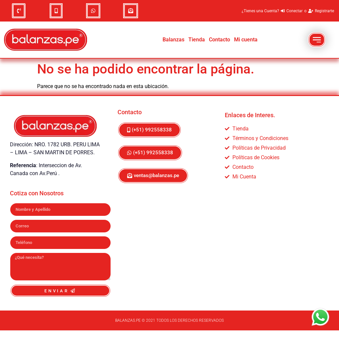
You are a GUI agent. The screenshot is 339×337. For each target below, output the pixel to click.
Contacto (219, 39)
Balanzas (173, 39)
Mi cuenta (246, 39)
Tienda (196, 39)
